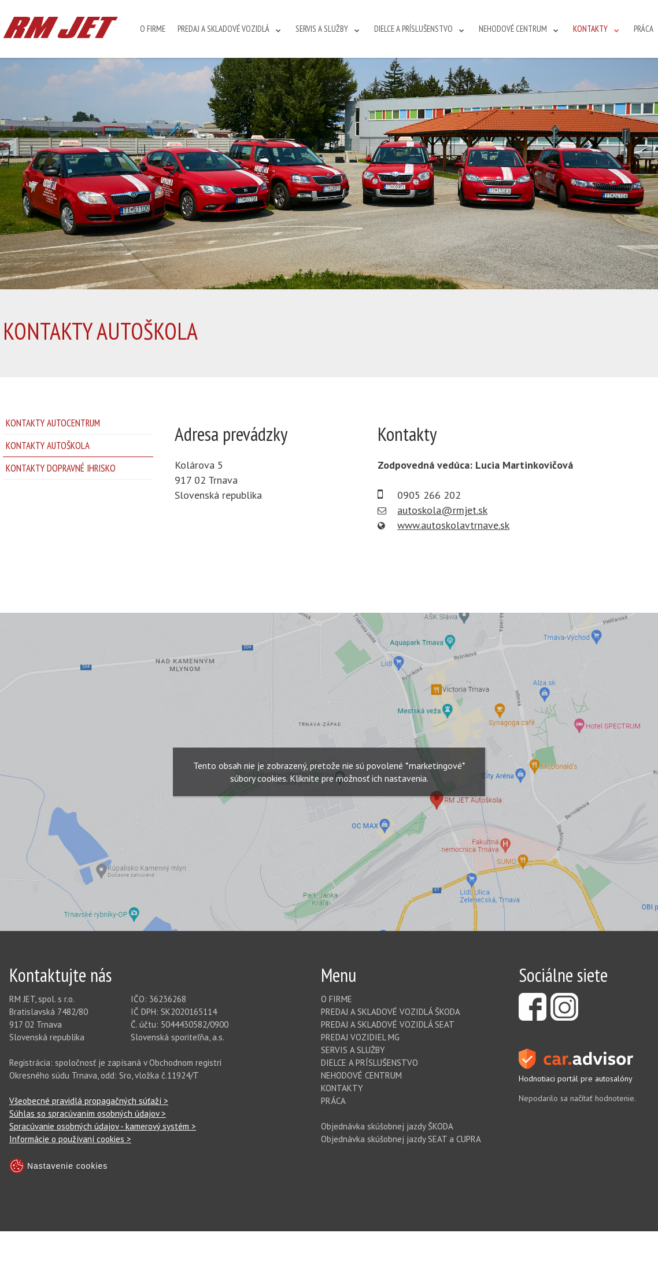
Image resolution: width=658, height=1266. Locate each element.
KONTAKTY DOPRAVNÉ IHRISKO (61, 468)
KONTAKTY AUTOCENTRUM (53, 423)
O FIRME (152, 28)
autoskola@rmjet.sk (442, 510)
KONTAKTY (590, 28)
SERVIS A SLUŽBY (321, 28)
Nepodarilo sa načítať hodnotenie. (577, 1098)
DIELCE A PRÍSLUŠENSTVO (413, 28)
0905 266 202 (429, 495)
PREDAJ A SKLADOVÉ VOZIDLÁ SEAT (387, 1024)
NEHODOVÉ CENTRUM (513, 28)
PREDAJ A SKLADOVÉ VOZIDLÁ (223, 28)
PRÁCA (643, 28)
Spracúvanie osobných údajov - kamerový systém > (102, 1126)
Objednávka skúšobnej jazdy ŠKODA (387, 1126)
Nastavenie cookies (58, 1165)
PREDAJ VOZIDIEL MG (360, 1037)
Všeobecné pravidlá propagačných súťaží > (88, 1100)
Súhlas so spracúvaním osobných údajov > (87, 1113)
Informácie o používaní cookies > (70, 1138)
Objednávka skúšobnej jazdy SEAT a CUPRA (401, 1138)
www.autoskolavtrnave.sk (453, 525)
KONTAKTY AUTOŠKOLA (48, 445)
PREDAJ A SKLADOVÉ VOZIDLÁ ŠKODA (390, 1011)
